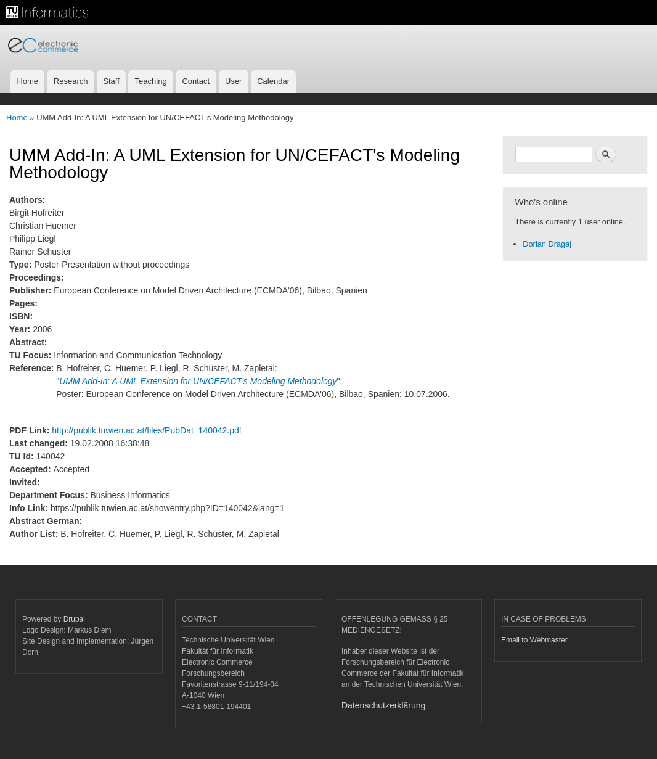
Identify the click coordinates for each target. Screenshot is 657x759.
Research (71, 81)
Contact (196, 81)
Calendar (273, 81)
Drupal (74, 619)
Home (27, 81)
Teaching (151, 81)
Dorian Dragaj (547, 243)
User (233, 81)
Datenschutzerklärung (383, 705)
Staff (111, 81)
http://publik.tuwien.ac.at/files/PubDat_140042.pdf (146, 430)
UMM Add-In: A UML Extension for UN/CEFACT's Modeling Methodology (198, 381)
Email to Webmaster (534, 640)
